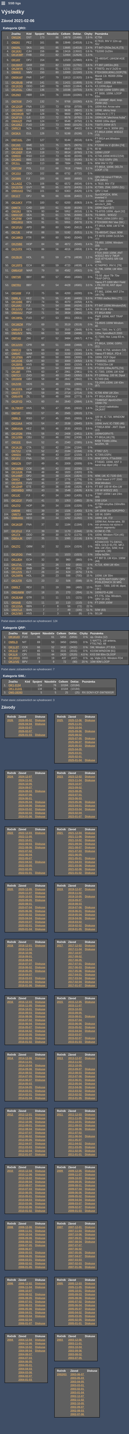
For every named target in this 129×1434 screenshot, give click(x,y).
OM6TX (15, 207)
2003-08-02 (75, 1354)
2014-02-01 (25, 1094)
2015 (60, 1002)
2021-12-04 (75, 833)
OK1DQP (17, 106)
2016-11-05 (25, 1005)
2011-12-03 (75, 1114)
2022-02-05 (25, 869)
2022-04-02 (25, 862)
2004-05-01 (25, 1365)
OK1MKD (17, 237)
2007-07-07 (75, 1245)
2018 (10, 945)
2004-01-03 (25, 1379)
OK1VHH (16, 110)
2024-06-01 (25, 798)
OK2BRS (16, 364)
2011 (60, 1114)
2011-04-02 (75, 1143)
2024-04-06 (25, 805)
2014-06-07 (25, 1080)
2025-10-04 (75, 727)
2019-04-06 (75, 918)
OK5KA (16, 133)
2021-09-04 (75, 843)
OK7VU (15, 451)
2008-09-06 (25, 1238)
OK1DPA (16, 483)
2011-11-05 (75, 1118)
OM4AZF (16, 121)
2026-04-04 (25, 724)
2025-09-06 (75, 731)
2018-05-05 (25, 971)
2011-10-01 (75, 1121)
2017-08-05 (75, 960)
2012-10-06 (25, 1121)
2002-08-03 (77, 1410)
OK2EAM (17, 597)
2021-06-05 (75, 854)
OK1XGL (16, 89)
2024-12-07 (25, 776)
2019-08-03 (75, 903)
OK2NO (16, 95)
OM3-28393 (16, 692)
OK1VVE (14, 661)
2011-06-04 (75, 1136)
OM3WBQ (17, 490)
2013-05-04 (75, 1083)
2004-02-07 (25, 1376)
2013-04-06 (75, 1087)
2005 (60, 1283)
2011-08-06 (75, 1129)
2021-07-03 (75, 851)
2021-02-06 (75, 869)
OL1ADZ (16, 183)
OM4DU (16, 454)
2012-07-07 (25, 1132)
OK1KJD (16, 447)
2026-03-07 (25, 727)
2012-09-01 (25, 1125)
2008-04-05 (25, 1256)
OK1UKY (16, 202)
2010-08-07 (25, 1185)
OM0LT (15, 587)
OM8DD (16, 156)
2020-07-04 (25, 907)
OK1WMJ (17, 468)
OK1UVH (16, 345)
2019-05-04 (75, 914)
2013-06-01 (75, 1080)
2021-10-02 (75, 840)
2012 (10, 1114)
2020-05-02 (25, 914)
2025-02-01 (75, 756)
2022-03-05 (25, 865)
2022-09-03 (25, 843)
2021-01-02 (75, 872)
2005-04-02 (75, 1312)
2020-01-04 (25, 929)
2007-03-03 (75, 1259)
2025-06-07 (75, 742)
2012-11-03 (25, 1118)
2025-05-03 (75, 745)
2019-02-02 (75, 925)
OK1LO (13, 650)
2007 (60, 1227)
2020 (10, 889)
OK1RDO (14, 658)
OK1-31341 (15, 689)
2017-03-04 (75, 978)
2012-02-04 (25, 1150)
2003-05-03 (77, 1378)
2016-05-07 (25, 1027)
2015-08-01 (75, 1016)
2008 (10, 1227)
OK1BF (15, 371)
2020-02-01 (25, 925)
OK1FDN (16, 433)
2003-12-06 (75, 1339)
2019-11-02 (75, 893)
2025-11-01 (75, 724)
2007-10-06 (75, 1234)
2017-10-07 (75, 952)
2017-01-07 (75, 985)
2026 (10, 720)
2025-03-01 (75, 753)
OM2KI (15, 42)
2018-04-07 (25, 974)
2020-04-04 (25, 918)
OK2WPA (17, 575)
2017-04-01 (75, 974)
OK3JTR (16, 580)
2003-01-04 (77, 1392)
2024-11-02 (25, 780)
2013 (60, 1058)
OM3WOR (17, 113)
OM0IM (15, 510)
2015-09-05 (75, 1012)
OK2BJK (16, 257)
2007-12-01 (75, 1227)
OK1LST (14, 647)
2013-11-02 (75, 1062)
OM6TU (16, 514)
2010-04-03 (25, 1200)
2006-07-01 (25, 1301)
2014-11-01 (25, 1062)
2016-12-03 (25, 1002)
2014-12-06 (25, 1058)
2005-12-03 (75, 1283)
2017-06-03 (75, 967)
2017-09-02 (75, 956)
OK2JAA (16, 423)
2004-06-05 (25, 1361)
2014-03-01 (25, 1090)
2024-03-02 (25, 809)
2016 (10, 1002)
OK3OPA (16, 389)
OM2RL (16, 47)
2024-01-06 (25, 816)
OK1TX (15, 534)
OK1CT (15, 196)
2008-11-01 (25, 1230)
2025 (60, 720)
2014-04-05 (25, 1087)
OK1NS (15, 145)
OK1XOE (16, 360)
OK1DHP (16, 486)
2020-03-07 (25, 922)
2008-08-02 (25, 1241)
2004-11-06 (25, 1343)
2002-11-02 (77, 1399)
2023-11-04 (75, 780)
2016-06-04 (25, 1023)
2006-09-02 (25, 1294)
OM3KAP (17, 77)
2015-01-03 (75, 1041)
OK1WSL (17, 318)
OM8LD (16, 418)
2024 (10, 776)
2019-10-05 (75, 896)
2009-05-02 (75, 1196)
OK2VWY (17, 613)
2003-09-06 (75, 1350)
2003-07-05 (75, 1358)
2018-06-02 (25, 967)
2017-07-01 (75, 963)
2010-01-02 (25, 1210)
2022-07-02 (25, 851)
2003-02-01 (77, 1389)
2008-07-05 (25, 1245)
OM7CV (16, 375)
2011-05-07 (75, 1140)
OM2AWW (17, 592)
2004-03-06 (25, 1372)
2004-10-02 (25, 1347)
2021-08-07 (75, 847)
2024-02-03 (25, 813)
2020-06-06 (25, 911)
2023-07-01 (75, 794)
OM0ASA (17, 428)
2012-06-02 (25, 1136)
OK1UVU (16, 309)
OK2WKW (17, 368)
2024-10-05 (25, 784)
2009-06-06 (75, 1192)
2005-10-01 (75, 1290)
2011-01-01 (75, 1154)
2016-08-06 (25, 1016)
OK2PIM (16, 218)
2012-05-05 (25, 1140)
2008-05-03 (25, 1252)
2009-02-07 (75, 1207)
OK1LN (13, 654)
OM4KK (16, 72)
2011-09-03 (75, 1125)
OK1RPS (16, 265)
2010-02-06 (25, 1207)
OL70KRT (17, 408)
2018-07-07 (25, 963)
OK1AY (15, 60)
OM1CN (16, 463)
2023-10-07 (75, 784)
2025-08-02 (75, 734)
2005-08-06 (75, 1298)
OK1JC (15, 495)
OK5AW (16, 293)
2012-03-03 (25, 1147)
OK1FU (15, 458)
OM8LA (16, 298)
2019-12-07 (75, 889)
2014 (10, 1058)
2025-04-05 (75, 749)
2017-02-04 (75, 981)
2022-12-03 (25, 833)
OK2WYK (17, 68)
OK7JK (15, 232)
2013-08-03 (75, 1072)
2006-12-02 (25, 1283)
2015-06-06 (75, 1023)
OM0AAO (17, 191)
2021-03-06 (75, 865)
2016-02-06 (25, 1038)
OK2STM (16, 187)
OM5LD (13, 642)
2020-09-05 (25, 900)
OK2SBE (16, 244)
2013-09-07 (75, 1069)
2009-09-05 (75, 1181)
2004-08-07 (25, 1354)
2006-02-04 (25, 1319)
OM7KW (16, 101)
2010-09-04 (25, 1181)
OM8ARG (17, 518)
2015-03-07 (75, 1034)
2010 (10, 1171)
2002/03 (62, 1374)
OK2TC (15, 546)
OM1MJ (16, 211)
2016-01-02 (25, 1041)
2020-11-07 (25, 893)
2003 (60, 1339)
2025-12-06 (75, 720)
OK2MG (16, 159)
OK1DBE (16, 302)
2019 (60, 889)
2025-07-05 (75, 738)
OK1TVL (16, 564)
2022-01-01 (25, 872)
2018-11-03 (25, 949)
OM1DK (16, 37)
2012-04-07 (25, 1143)
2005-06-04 (75, 1305)
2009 (60, 1171)
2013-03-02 (75, 1090)
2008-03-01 (25, 1259)
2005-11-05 (75, 1287)
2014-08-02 (25, 1072)
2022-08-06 (25, 847)
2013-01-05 (75, 1098)
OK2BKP (16, 65)
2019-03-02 (75, 922)
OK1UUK (17, 472)
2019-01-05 (75, 929)
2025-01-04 (75, 760)
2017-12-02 (75, 945)
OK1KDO (17, 86)
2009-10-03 (75, 1178)
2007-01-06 (75, 1267)
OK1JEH (16, 559)
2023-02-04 (75, 813)
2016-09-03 (25, 1012)
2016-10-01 (25, 1009)
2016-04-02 (25, 1031)
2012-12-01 (25, 1114)
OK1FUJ (16, 531)
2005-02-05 (75, 1319)
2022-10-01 (25, 840)
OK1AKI (16, 305)
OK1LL (15, 163)
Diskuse (40, 720)
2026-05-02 (25, 720)
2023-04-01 (75, 805)
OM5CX (16, 128)
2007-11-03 (75, 1230)
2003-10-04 (75, 1347)
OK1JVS (16, 572)
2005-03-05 (75, 1316)
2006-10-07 (25, 1290)
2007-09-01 (75, 1238)
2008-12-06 (25, 1227)
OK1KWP (17, 55)
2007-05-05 (75, 1252)
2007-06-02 (75, 1249)
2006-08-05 (25, 1298)
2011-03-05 (75, 1147)
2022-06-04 (25, 854)
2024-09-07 (25, 787)
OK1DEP (16, 152)
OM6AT (15, 353)
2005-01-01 (75, 1323)
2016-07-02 (25, 1020)
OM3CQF (17, 215)
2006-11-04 (25, 1287)
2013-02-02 (75, 1094)
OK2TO (15, 505)
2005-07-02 (75, 1301)
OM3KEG (17, 148)
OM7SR (16, 277)
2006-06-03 (25, 1305)
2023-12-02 (75, 776)
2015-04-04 (75, 1031)
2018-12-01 (25, 945)
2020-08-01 (25, 903)
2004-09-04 (25, 1350)
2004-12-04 (25, 1339)
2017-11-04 (75, 949)
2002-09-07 (77, 1407)
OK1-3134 (15, 685)
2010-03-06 (25, 1203)
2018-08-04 (25, 960)
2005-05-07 (75, 1309)
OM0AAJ (16, 312)
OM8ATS (16, 329)
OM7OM (16, 168)
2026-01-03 (25, 734)
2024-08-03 (25, 791)
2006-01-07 (25, 1323)
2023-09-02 (75, 787)
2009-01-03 (75, 1210)
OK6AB (16, 602)
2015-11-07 (75, 1005)
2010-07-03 (25, 1189)
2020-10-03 (25, 896)
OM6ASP (17, 270)
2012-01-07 (25, 1154)
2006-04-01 (25, 1312)
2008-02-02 (25, 1263)
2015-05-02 (75, 1027)
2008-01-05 (25, 1267)
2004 (10, 1339)
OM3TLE (16, 609)
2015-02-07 (75, 1038)
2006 (10, 1283)
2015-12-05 (75, 1002)
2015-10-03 (75, 1009)
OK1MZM (17, 324)
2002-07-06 (77, 1414)
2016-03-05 (25, 1034)
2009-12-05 (75, 1171)
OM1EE (16, 442)
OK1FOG (17, 554)
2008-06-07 (25, 1249)
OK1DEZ (16, 124)
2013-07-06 (75, 1076)
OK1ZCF (16, 500)
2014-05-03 (25, 1083)
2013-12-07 (75, 1058)
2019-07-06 (75, 907)
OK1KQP (17, 524)
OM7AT (15, 413)
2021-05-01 (75, 858)
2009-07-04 (75, 1189)
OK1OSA (17, 606)
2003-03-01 (77, 1385)
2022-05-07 (25, 858)
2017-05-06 (75, 971)
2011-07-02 (75, 1132)
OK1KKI (16, 51)
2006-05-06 (25, 1309)
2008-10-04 (25, 1234)
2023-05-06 (75, 802)
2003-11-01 (75, 1343)
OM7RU (16, 285)
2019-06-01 (75, 911)
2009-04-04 (75, 1200)
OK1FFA (16, 568)
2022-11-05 (25, 836)
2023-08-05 (75, 791)
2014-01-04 (25, 1098)
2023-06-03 (75, 798)
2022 (10, 833)
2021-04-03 (75, 862)
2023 (60, 776)
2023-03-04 (75, 809)
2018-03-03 (25, 978)
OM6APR (17, 396)
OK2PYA (16, 117)
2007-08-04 (75, 1241)
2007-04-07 (75, 1256)
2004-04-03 (25, 1368)
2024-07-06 (25, 794)
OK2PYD (16, 401)
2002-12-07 (77, 1396)
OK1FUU (16, 227)
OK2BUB (17, 82)
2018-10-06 (25, 952)
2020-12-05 (25, 889)
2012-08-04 (25, 1129)
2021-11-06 (75, 836)
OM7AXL (16, 140)
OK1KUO (14, 637)
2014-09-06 (25, 1069)
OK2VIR (16, 384)
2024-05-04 (25, 802)
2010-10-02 (25, 1178)
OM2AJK (16, 538)
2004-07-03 (25, 1358)
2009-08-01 (75, 1185)
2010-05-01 (25, 1196)
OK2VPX (16, 249)
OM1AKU (17, 222)
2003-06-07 (77, 1374)
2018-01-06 (25, 985)
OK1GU (16, 173)
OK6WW (16, 379)
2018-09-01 (25, 956)
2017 (60, 945)
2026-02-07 (25, 731)
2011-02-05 (75, 1150)
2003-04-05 (77, 1381)
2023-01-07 (75, 816)
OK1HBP (16, 475)
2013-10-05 (75, 1065)
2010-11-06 (25, 1174)
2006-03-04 (25, 1316)
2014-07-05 (25, 1076)
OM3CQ (16, 350)
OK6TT (15, 392)
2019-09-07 (75, 900)
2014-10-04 (25, 1065)
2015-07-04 (75, 1020)
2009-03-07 (75, 1203)
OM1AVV (16, 333)
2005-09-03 (75, 1294)
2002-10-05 (77, 1403)
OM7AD (16, 338)
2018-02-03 (25, 981)
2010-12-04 (25, 1171)
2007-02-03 (75, 1263)
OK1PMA (17, 357)
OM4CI (15, 479)
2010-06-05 (25, 1192)
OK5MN (16, 178)
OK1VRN (16, 437)
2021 (60, 833)
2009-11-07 (75, 1174)
